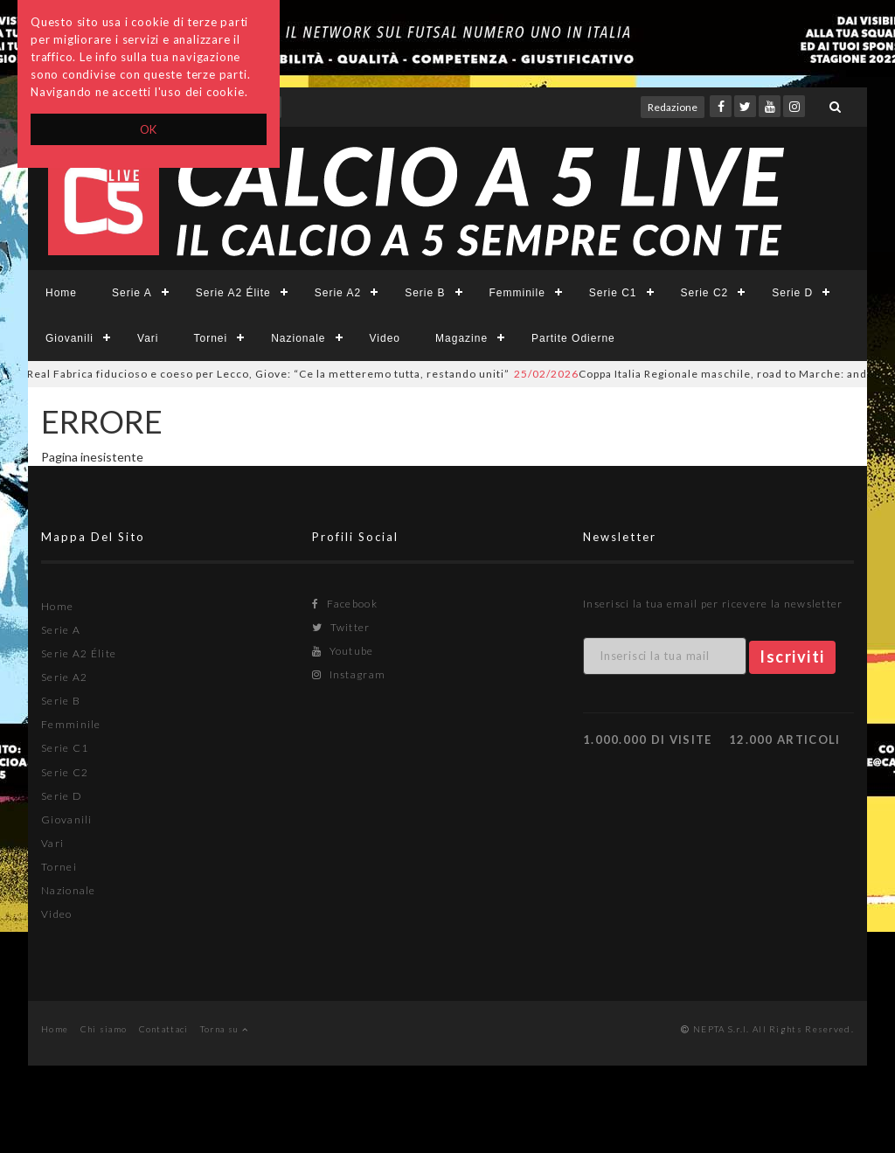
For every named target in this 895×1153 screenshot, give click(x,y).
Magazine (461, 338)
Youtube (343, 650)
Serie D (792, 293)
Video (385, 338)
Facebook (345, 603)
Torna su (224, 1029)
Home (61, 293)
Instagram (348, 674)
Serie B (425, 293)
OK (149, 129)
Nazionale (298, 338)
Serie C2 (705, 293)
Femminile (517, 293)
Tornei (210, 338)
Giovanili (69, 338)
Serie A (132, 293)
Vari (147, 338)
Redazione (672, 107)
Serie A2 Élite (233, 293)
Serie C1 (613, 293)
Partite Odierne (573, 338)
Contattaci (164, 1029)
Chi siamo (104, 1029)
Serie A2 (338, 293)
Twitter (341, 627)
